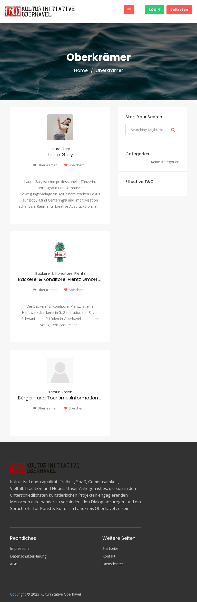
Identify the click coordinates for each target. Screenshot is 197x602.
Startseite (110, 548)
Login (154, 9)
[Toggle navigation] (129, 9)
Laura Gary (60, 148)
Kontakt (108, 556)
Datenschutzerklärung (28, 556)
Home (81, 70)
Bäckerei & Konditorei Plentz (60, 273)
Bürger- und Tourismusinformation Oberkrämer (72, 398)
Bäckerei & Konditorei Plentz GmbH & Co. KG (68, 279)
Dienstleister (112, 564)
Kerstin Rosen (60, 392)
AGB (13, 564)
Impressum (19, 548)
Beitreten (179, 9)
